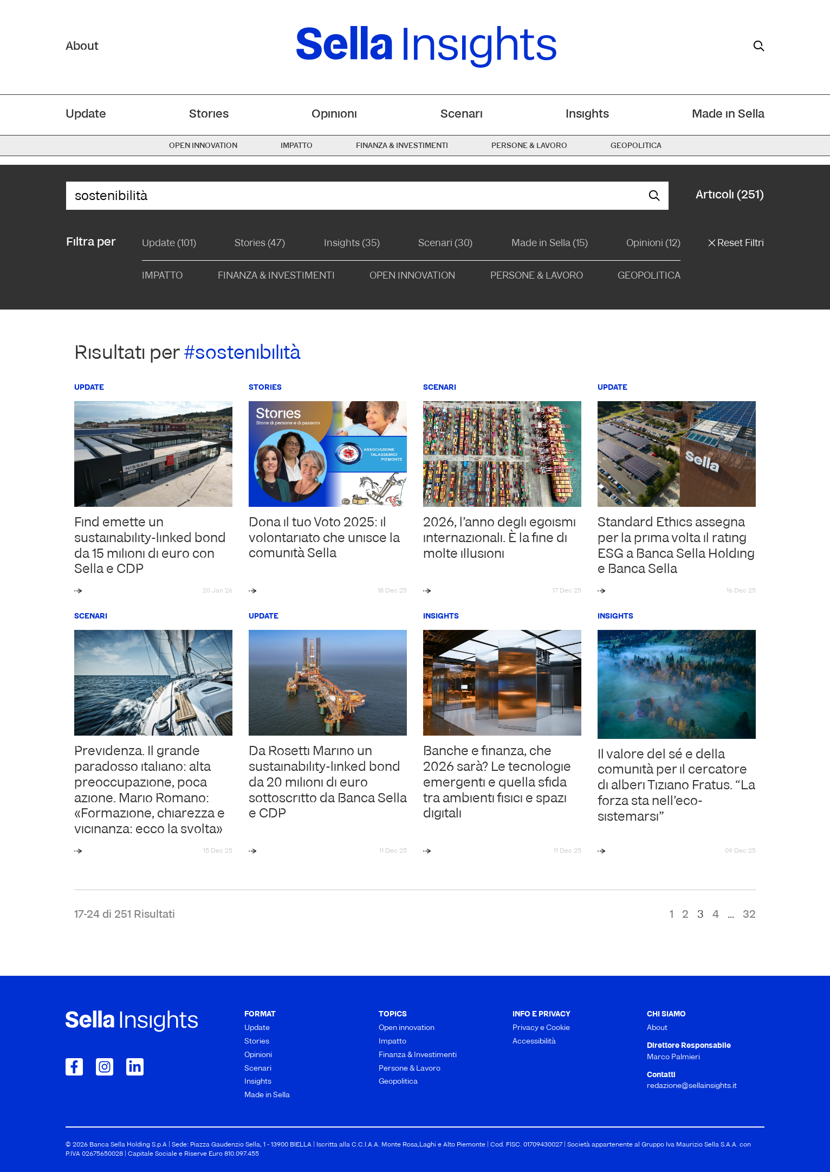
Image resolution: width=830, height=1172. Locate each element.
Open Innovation (412, 276)
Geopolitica (649, 276)
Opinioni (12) (653, 244)
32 (749, 915)
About (82, 47)
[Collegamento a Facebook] (74, 1067)
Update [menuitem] (86, 114)
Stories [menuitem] (209, 114)
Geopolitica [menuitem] (636, 146)
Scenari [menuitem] (461, 114)
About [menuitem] (657, 1028)
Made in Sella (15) (549, 244)
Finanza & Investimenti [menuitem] (402, 146)
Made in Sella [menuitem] (728, 114)
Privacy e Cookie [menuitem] (541, 1028)
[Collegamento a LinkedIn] (135, 1067)
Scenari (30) (445, 244)
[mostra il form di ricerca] (759, 46)
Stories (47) (260, 244)
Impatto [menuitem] (297, 146)
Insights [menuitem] (587, 114)
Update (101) (169, 244)
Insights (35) (352, 244)
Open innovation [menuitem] (203, 146)
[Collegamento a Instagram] (104, 1067)
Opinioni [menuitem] (334, 114)
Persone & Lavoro (536, 276)
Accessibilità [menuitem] (534, 1042)
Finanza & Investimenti (276, 276)
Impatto (162, 276)
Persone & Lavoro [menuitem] (529, 146)
